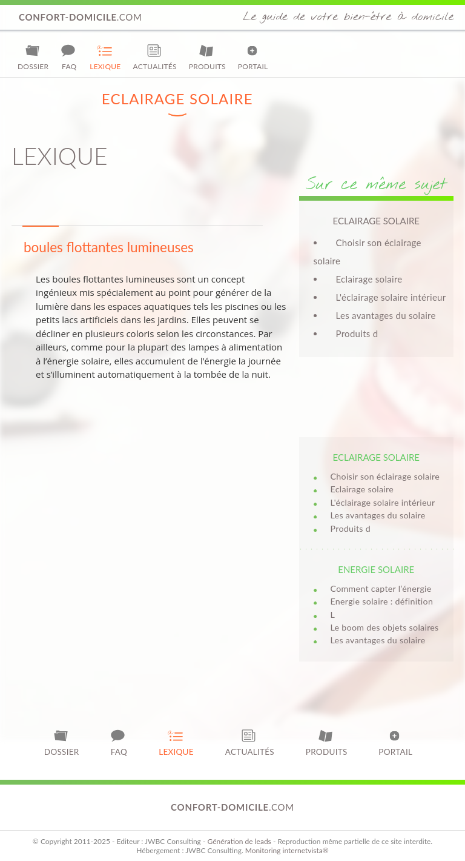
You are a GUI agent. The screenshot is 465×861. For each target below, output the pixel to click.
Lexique (105, 57)
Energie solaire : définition (382, 601)
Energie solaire (376, 569)
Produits (207, 57)
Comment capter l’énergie (381, 588)
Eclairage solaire (369, 278)
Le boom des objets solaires (385, 627)
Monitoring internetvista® (287, 850)
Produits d (357, 333)
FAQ (69, 57)
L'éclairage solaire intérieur (391, 297)
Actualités (155, 57)
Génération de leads (239, 841)
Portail (253, 57)
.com (80, 17)
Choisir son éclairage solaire (385, 476)
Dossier (33, 57)
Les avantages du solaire (386, 315)
